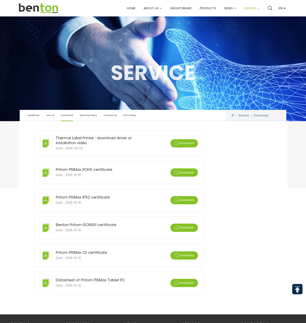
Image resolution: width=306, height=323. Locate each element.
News (230, 8)
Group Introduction (24, 244)
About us (153, 8)
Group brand (181, 8)
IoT (68, 275)
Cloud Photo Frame (82, 269)
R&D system (17, 269)
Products (208, 8)
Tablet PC (73, 250)
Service (252, 8)
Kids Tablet (74, 256)
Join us (50, 115)
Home (131, 8)
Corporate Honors (23, 263)
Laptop (71, 244)
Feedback (33, 115)
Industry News (135, 250)
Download (67, 117)
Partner (14, 275)
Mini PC (71, 263)
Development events (23, 256)
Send (186, 307)
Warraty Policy (88, 115)
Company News (136, 244)
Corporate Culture (24, 250)
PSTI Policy (129, 115)
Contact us (110, 115)
